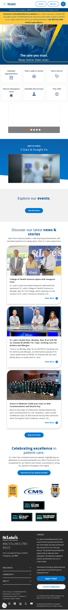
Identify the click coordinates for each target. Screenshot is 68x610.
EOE (4, 592)
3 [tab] (34, 130)
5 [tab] (39, 130)
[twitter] (26, 604)
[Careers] (41, 4)
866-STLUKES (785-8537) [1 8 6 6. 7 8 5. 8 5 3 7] (15, 546)
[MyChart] (53, 4)
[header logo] (12, 4)
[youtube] (31, 604)
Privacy (9, 592)
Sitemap (17, 599)
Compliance (21, 597)
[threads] (20, 604)
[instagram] (9, 604)
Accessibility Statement (19, 592)
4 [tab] (37, 130)
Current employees (51, 587)
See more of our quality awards (34, 473)
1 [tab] (28, 130)
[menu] (4, 4)
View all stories (34, 435)
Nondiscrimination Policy (9, 597)
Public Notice (6, 594)
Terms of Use (15, 594)
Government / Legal (8, 599)
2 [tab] (31, 130)
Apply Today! (51, 579)
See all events (34, 210)
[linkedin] (15, 604)
